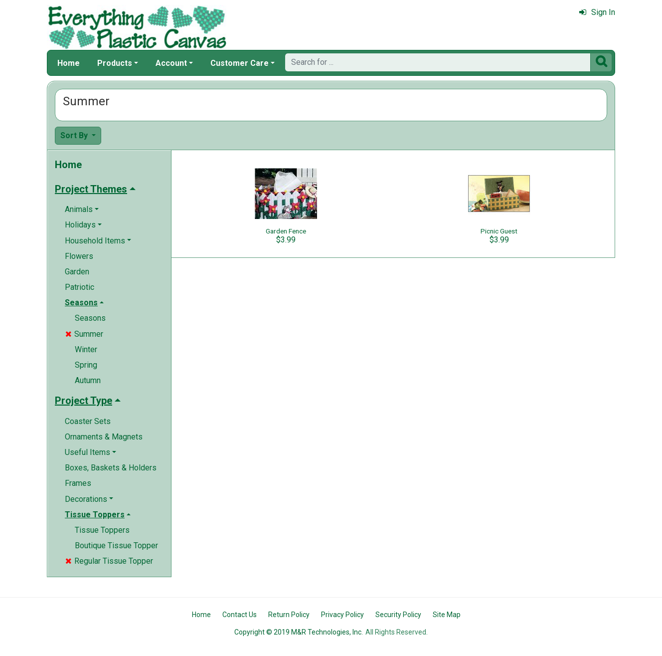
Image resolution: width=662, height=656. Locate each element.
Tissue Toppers (102, 530)
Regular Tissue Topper (109, 561)
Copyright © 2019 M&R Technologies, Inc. (298, 632)
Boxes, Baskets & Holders (111, 467)
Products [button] (114, 63)
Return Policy (289, 615)
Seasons (90, 318)
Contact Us (239, 615)
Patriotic (79, 287)
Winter (86, 349)
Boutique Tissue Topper (116, 545)
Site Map (447, 615)
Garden (77, 271)
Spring (86, 365)
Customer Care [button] (239, 63)
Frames (78, 483)
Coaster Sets (88, 421)
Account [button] (171, 63)
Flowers (79, 256)
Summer (84, 334)
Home (68, 63)
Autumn (88, 380)
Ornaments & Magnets (104, 436)
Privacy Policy (342, 615)
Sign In (597, 12)
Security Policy (398, 615)
